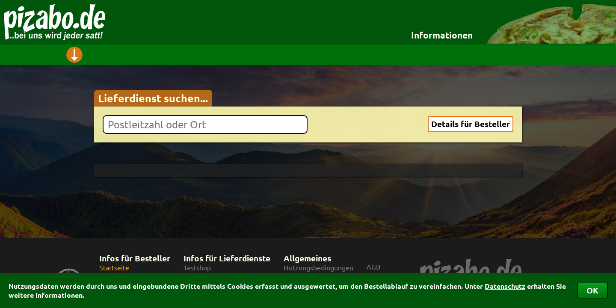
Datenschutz (505, 285)
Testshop (197, 268)
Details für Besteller (470, 123)
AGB (373, 267)
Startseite (114, 268)
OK (592, 290)
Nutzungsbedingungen (318, 268)
